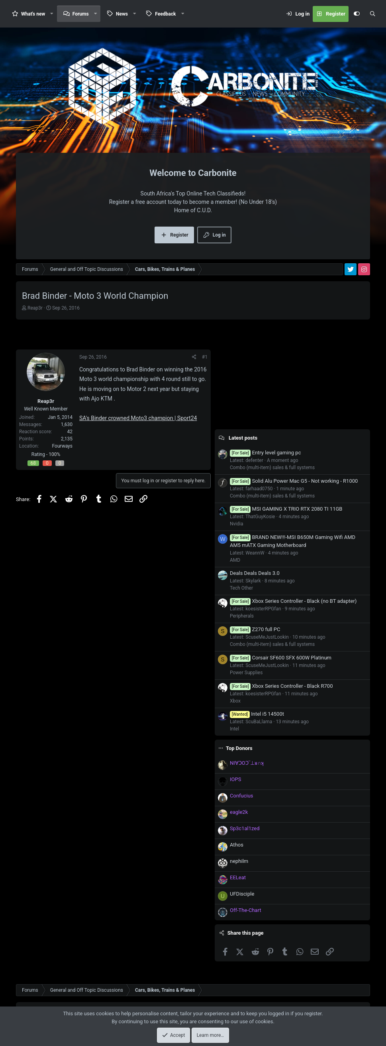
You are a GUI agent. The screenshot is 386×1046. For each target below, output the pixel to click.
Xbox (235, 701)
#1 (205, 357)
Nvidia (236, 524)
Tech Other (241, 588)
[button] (52, 14)
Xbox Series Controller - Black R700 (281, 686)
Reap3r (35, 308)
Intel (234, 729)
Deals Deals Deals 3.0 (255, 573)
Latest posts (243, 438)
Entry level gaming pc (265, 453)
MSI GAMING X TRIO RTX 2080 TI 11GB (286, 509)
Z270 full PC (255, 629)
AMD (235, 560)
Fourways (62, 446)
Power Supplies (246, 672)
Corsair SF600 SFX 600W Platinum (280, 658)
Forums (80, 14)
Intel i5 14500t (257, 714)
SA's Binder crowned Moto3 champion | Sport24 (138, 418)
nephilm (239, 861)
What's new (33, 14)
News (122, 14)
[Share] (194, 357)
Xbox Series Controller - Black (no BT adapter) (293, 601)
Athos (236, 845)
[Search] (372, 14)
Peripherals (242, 616)
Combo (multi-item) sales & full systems (272, 467)
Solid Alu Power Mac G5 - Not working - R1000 (294, 481)
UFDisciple (242, 894)
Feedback (165, 14)
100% (54, 454)
